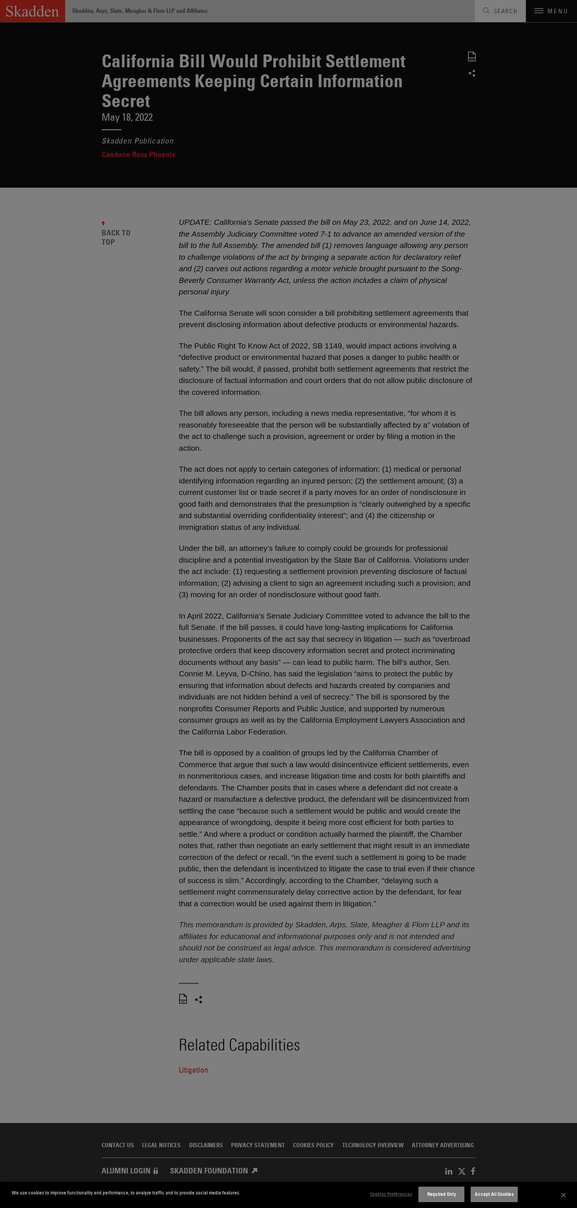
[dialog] (288, 1195)
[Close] (564, 1195)
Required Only (441, 1194)
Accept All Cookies (494, 1194)
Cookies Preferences (391, 1194)
